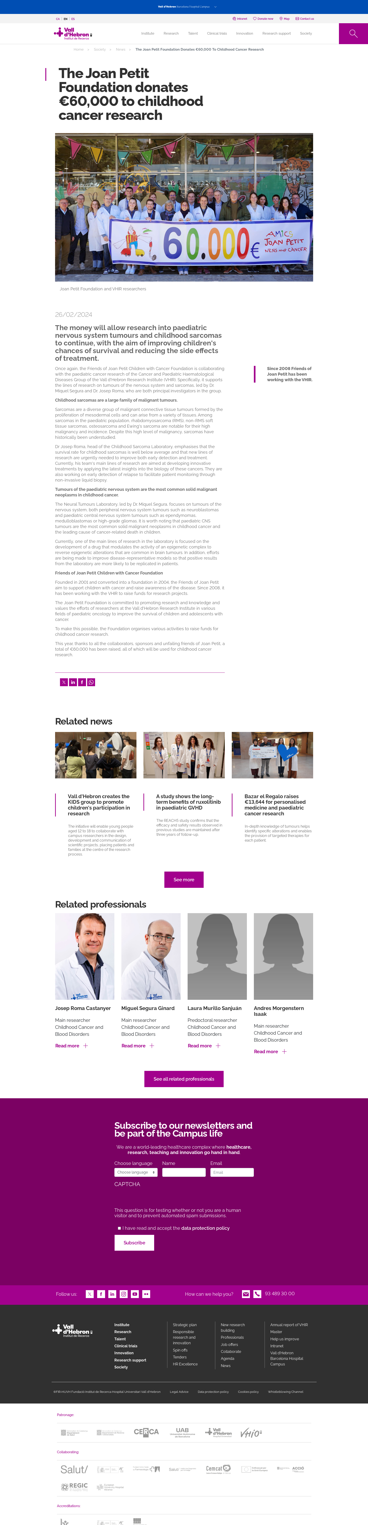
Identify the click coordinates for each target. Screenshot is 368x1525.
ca (58, 19)
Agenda (227, 1358)
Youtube (135, 1293)
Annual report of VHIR (289, 1325)
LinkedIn (73, 682)
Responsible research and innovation (184, 1337)
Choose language (133, 1163)
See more (184, 879)
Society (306, 33)
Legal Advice (179, 1392)
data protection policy (205, 1228)
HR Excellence (185, 1364)
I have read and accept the (176, 1228)
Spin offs (180, 1350)
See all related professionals (184, 1079)
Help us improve (284, 1339)
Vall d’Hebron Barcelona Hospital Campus (286, 1358)
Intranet (276, 1346)
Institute (121, 1325)
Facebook (82, 682)
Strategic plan (185, 1325)
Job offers (229, 1344)
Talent (193, 33)
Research (171, 33)
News (120, 49)
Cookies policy (248, 1392)
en (65, 19)
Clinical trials (217, 33)
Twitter (64, 682)
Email (216, 1163)
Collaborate (231, 1351)
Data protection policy (213, 1392)
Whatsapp (91, 682)
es (73, 19)
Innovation (244, 33)
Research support (276, 33)
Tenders (180, 1357)
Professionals (232, 1337)
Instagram (124, 1293)
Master (276, 1332)
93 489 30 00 (280, 1293)
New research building (233, 1328)
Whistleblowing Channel (285, 1392)
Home (79, 49)
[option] (184, 216)
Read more (67, 1046)
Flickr (146, 1293)
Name (168, 1163)
